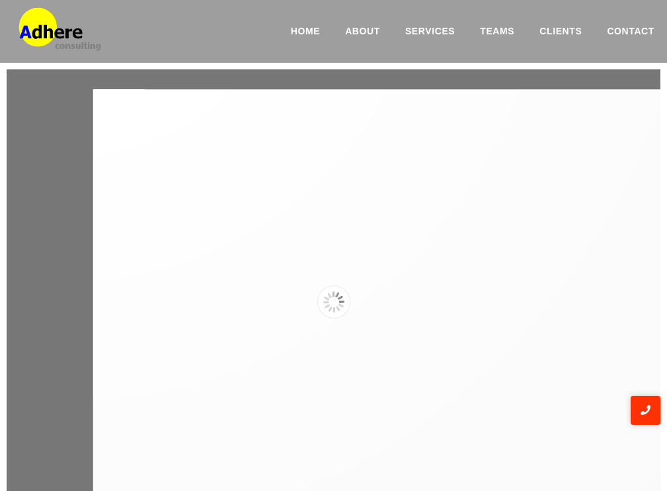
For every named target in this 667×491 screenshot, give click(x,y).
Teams (497, 31)
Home (305, 31)
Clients (560, 31)
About (362, 31)
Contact (630, 31)
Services (430, 31)
